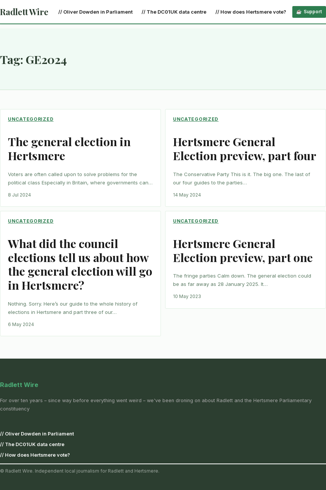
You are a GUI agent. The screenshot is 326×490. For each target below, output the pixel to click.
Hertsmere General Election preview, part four (244, 149)
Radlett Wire (24, 11)
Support (313, 11)
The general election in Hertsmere (69, 149)
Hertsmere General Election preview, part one (243, 251)
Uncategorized (30, 119)
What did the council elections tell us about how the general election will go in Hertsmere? (80, 264)
